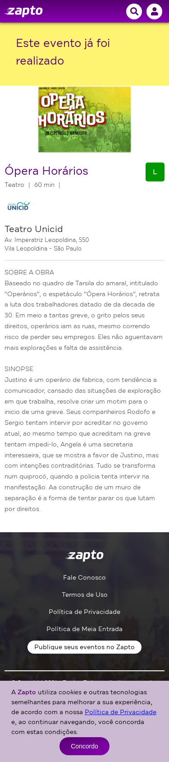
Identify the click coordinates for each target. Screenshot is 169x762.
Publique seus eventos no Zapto (84, 647)
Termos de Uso (85, 594)
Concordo (84, 746)
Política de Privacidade (84, 612)
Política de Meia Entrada (84, 629)
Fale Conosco (84, 577)
